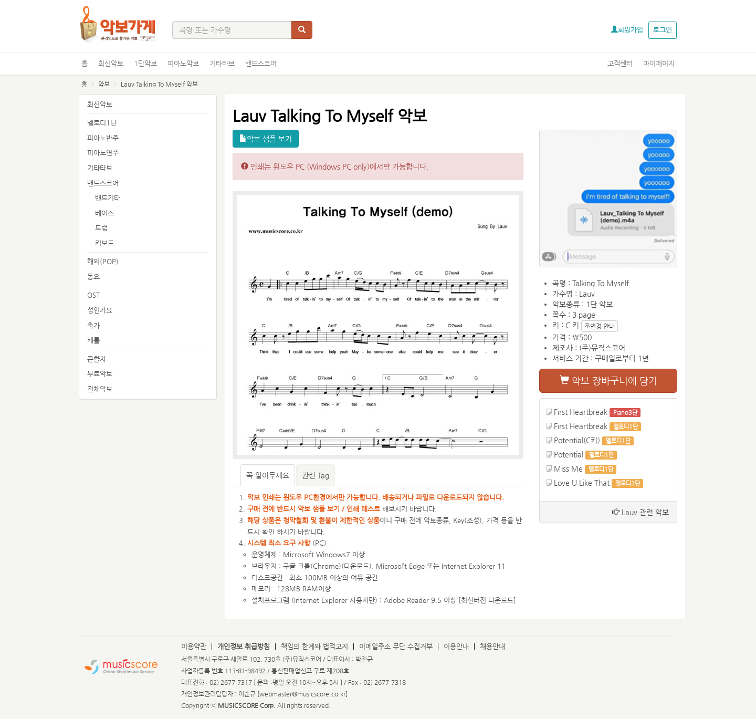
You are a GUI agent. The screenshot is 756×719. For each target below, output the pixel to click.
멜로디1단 (102, 123)
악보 (104, 84)
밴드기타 (107, 198)
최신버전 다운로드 (487, 600)
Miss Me (568, 468)
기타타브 (222, 63)
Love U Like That (582, 482)
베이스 (104, 213)
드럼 (101, 228)
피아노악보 (183, 63)
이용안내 (456, 646)
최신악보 (110, 63)
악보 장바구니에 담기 (608, 380)
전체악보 (99, 389)
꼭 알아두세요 (267, 475)
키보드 (104, 243)
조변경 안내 (599, 326)
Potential (568, 454)
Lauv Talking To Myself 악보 (159, 84)
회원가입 (627, 30)
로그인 (662, 30)
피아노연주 (103, 153)
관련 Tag (315, 475)
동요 (93, 276)
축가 (93, 325)
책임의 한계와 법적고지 (314, 646)
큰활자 (96, 359)
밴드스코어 (261, 63)
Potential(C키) (577, 440)
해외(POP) (103, 261)
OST (93, 295)
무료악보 (99, 374)
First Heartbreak (580, 412)
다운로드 (356, 566)
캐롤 (93, 340)
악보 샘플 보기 (265, 138)
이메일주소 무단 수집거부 (396, 646)
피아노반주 (103, 138)
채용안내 (492, 646)
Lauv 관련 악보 (640, 512)
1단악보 (145, 63)
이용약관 (193, 646)
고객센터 (620, 63)
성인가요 (99, 310)
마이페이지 (659, 63)
